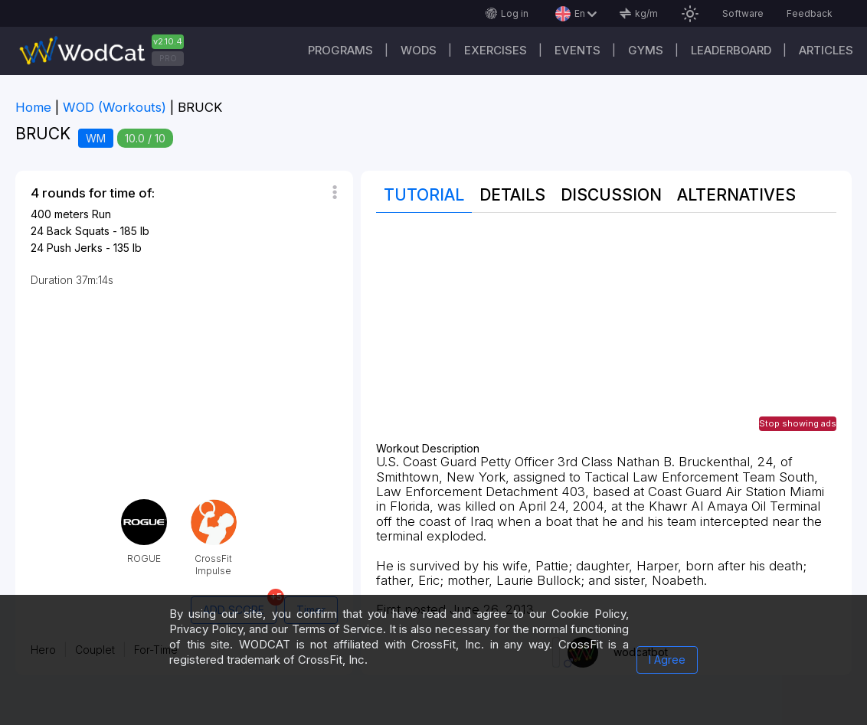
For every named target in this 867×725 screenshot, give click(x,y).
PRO (168, 58)
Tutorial (424, 194)
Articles (826, 50)
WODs (419, 50)
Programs (340, 50)
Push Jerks (75, 247)
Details (512, 194)
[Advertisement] (606, 335)
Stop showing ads (797, 423)
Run (101, 213)
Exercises (495, 50)
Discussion (611, 194)
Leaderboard (731, 50)
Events (577, 50)
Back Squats (78, 230)
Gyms (645, 50)
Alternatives (736, 194)
